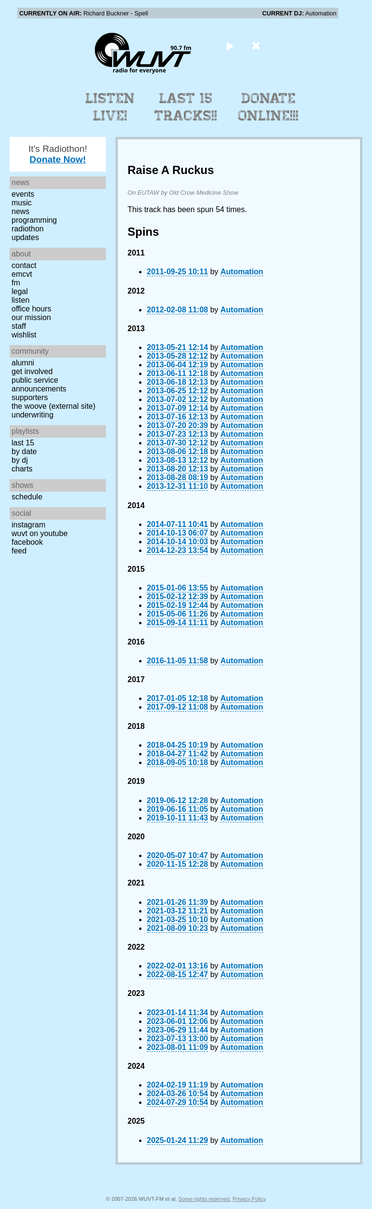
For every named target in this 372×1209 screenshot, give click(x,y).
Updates (25, 237)
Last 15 (23, 443)
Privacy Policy (249, 1199)
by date (24, 451)
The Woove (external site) (53, 406)
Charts (22, 469)
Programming (34, 220)
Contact (24, 265)
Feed (19, 551)
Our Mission (31, 317)
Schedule (27, 497)
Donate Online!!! (268, 107)
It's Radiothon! (57, 154)
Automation (241, 272)
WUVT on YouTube (40, 533)
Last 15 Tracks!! (186, 107)
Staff (19, 326)
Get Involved (32, 371)
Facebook (27, 542)
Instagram (28, 525)
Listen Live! (110, 107)
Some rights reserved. (205, 1199)
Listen (20, 300)
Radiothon (28, 229)
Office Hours (31, 309)
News (20, 211)
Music (22, 203)
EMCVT (22, 274)
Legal (20, 291)
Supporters (30, 397)
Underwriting (32, 415)
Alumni (23, 363)
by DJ (20, 460)
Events (23, 194)
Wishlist (24, 335)
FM (16, 283)
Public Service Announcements (39, 384)
